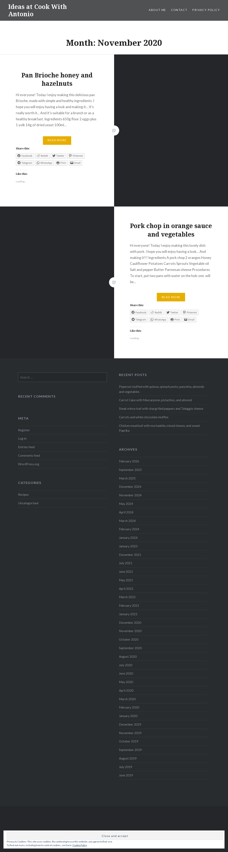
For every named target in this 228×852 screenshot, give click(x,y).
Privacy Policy (206, 10)
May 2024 (126, 503)
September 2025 (130, 470)
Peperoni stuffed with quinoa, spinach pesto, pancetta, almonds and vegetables (161, 389)
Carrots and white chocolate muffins (143, 417)
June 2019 (126, 775)
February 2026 (129, 461)
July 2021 (125, 563)
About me (157, 10)
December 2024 (130, 486)
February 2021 (129, 605)
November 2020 (130, 631)
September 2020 (130, 648)
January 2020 (128, 716)
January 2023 (128, 546)
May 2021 (126, 580)
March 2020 (127, 699)
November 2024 (130, 495)
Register (24, 430)
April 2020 (126, 690)
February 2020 (129, 707)
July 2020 (125, 665)
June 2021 (126, 571)
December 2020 (130, 622)
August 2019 (128, 758)
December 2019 (130, 724)
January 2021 (128, 614)
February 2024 (129, 529)
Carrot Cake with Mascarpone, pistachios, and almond (155, 400)
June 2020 (126, 673)
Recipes (23, 494)
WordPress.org (28, 464)
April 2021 (126, 588)
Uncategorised (28, 503)
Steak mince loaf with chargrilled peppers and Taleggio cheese (161, 408)
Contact (179, 10)
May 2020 (126, 682)
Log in (22, 438)
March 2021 (127, 597)
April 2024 (126, 512)
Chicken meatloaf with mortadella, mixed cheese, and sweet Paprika (159, 428)
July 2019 (125, 767)
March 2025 (127, 478)
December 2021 (130, 554)
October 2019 (128, 741)
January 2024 (128, 537)
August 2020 (128, 656)
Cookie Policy (79, 845)
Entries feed (26, 447)
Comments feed (29, 455)
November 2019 (130, 733)
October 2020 (128, 639)
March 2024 (127, 521)
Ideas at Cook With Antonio (37, 10)
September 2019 (130, 750)
